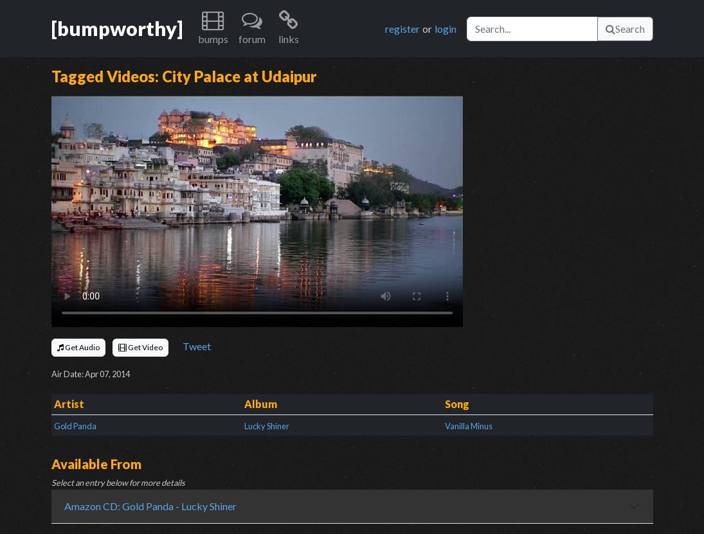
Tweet (197, 346)
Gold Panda (75, 426)
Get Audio (78, 347)
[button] (213, 28)
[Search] (532, 29)
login (445, 28)
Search (625, 28)
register (402, 28)
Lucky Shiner (266, 426)
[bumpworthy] (117, 28)
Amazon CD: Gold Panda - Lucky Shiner (150, 506)
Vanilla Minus (468, 426)
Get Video (140, 347)
